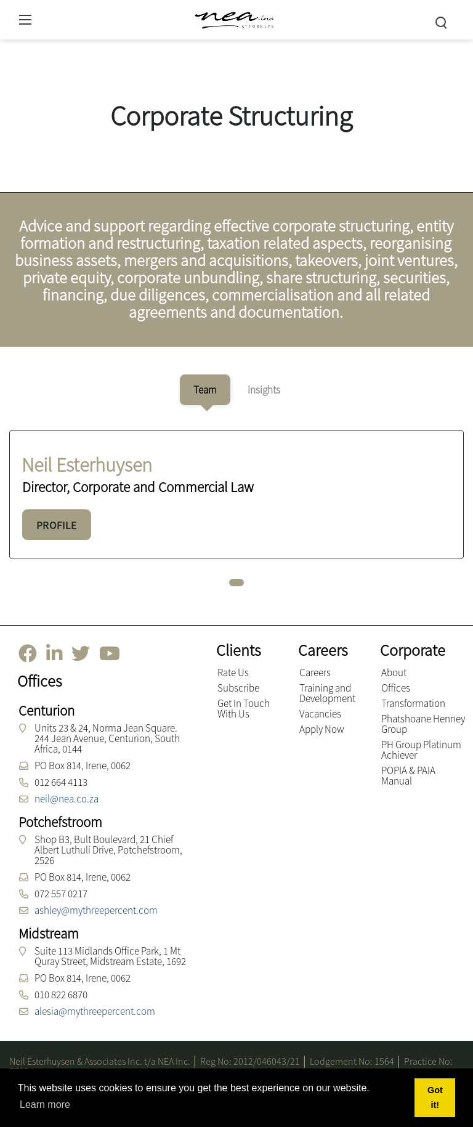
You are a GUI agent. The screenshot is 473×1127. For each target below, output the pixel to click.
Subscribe (238, 688)
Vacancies (320, 714)
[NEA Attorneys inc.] (233, 18)
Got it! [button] (435, 1097)
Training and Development (327, 693)
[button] (236, 582)
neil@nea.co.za (66, 799)
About (393, 672)
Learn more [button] (45, 1104)
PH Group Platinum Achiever (421, 750)
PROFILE (56, 525)
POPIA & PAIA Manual (408, 776)
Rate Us (233, 672)
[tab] (205, 389)
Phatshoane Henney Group (423, 724)
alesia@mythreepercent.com (94, 1011)
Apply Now (321, 729)
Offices (395, 688)
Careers (315, 672)
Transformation (413, 703)
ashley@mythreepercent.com (96, 910)
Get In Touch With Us (243, 709)
